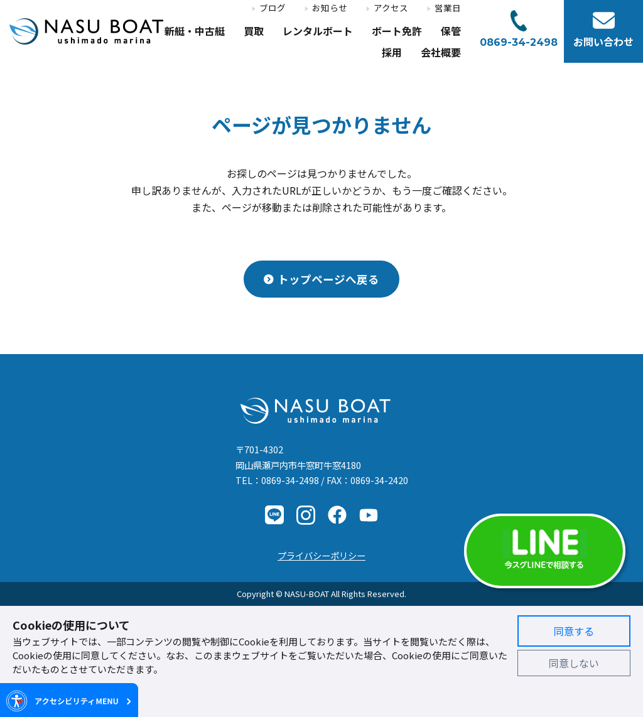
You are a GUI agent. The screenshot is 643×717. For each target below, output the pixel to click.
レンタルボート (318, 32)
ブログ (272, 8)
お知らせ (329, 8)
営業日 (448, 8)
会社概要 (441, 53)
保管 (451, 32)
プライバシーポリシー (321, 555)
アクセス (391, 8)
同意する (574, 631)
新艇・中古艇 (195, 32)
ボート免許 (397, 32)
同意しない (574, 663)
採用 (392, 53)
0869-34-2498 (290, 480)
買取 (254, 32)
